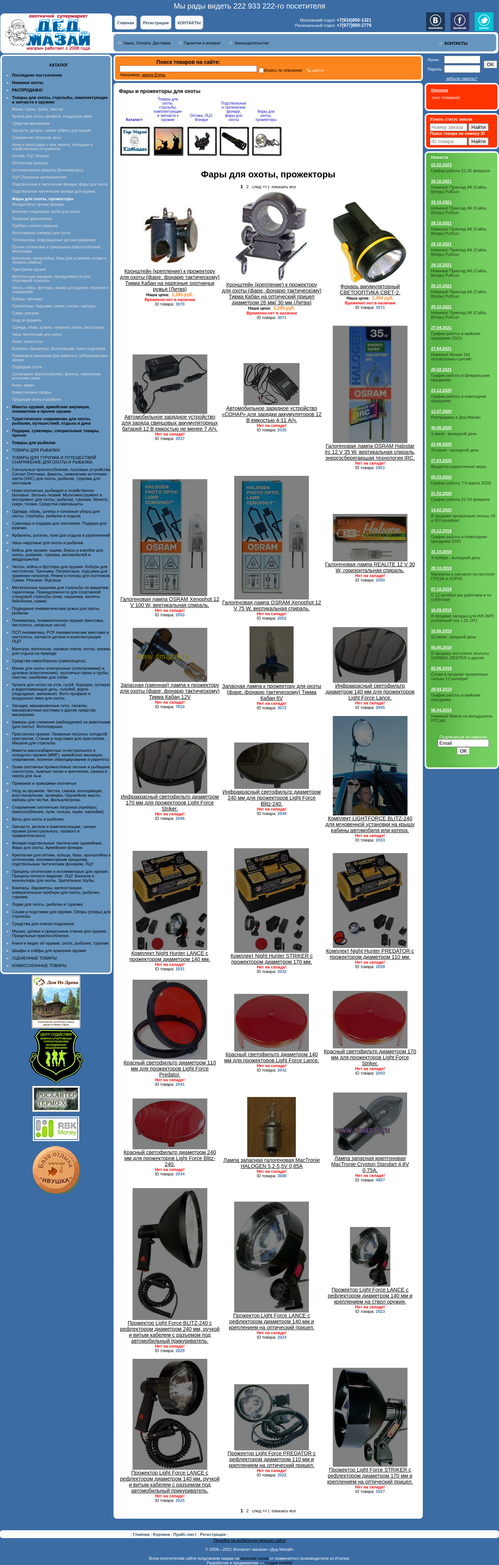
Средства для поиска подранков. (43, 923)
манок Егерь (153, 74)
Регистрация (156, 23)
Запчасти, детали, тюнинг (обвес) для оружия (51, 130)
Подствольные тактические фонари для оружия (53, 191)
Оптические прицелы (30, 163)
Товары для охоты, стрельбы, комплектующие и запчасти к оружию (168, 109)
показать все (284, 187)
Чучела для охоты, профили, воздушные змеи (52, 116)
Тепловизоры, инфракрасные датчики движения (54, 240)
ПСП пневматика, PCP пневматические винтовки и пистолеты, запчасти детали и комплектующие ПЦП (60, 637)
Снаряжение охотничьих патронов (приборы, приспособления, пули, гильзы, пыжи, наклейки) (57, 809)
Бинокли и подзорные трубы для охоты (46, 212)
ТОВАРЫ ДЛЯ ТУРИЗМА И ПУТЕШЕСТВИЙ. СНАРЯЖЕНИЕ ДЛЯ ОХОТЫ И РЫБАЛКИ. (54, 459)
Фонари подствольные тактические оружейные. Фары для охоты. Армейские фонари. (57, 845)
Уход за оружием (26, 320)
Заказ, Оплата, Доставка (146, 43)
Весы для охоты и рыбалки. (38, 819)
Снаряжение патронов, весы (36, 138)
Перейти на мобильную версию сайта (250, 1540)
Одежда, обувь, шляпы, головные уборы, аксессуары (58, 327)
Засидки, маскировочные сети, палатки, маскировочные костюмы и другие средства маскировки (54, 710)
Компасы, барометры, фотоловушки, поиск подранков (58, 349)
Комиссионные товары (31, 392)
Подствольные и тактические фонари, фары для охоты (60, 184)
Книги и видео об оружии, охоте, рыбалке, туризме (60, 943)
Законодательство (251, 43)
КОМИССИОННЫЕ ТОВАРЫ (39, 965)
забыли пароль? (461, 78)
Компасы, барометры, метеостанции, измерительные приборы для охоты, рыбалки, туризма (56, 892)
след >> (259, 187)
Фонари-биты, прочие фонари (38, 204)
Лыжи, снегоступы (27, 342)
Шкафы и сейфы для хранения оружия (49, 950)
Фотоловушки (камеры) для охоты (41, 233)
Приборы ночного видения (35, 226)
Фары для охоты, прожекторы (265, 115)
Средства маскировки (31, 123)
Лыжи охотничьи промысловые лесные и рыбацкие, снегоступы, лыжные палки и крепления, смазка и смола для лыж (61, 771)
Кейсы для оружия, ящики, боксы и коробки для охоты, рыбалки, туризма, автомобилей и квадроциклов (57, 554)
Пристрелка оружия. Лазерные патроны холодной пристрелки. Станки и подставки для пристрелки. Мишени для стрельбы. (59, 738)
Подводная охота (27, 367)
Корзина (162, 1534)
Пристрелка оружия (29, 269)
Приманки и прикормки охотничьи (44, 783)
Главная (125, 23)
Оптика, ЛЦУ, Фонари (30, 156)
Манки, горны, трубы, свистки (37, 109)
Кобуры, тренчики (27, 299)
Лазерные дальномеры (32, 219)
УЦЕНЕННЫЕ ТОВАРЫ (34, 958)
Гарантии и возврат (202, 43)
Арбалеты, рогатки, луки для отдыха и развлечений (61, 535)
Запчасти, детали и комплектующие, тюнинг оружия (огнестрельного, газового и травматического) (54, 831)
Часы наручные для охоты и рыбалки (47, 542)
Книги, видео (23, 385)
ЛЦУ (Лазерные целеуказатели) (39, 177)
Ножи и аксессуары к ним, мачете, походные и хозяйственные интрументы (52, 147)
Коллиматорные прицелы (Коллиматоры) (47, 170)
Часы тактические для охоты (37, 334)
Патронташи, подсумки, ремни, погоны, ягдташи (53, 306)
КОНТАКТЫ (189, 23)
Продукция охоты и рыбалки (36, 399)
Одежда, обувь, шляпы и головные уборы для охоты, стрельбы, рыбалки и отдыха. (56, 513)
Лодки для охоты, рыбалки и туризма (47, 904)
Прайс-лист (185, 1534)
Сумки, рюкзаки (25, 313)
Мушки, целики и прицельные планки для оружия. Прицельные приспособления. (59, 933)
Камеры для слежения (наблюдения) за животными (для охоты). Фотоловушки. (61, 724)
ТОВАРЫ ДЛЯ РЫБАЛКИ (36, 450)
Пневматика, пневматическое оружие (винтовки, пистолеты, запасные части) (58, 622)
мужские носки (255, 1558)
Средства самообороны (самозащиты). (49, 660)
